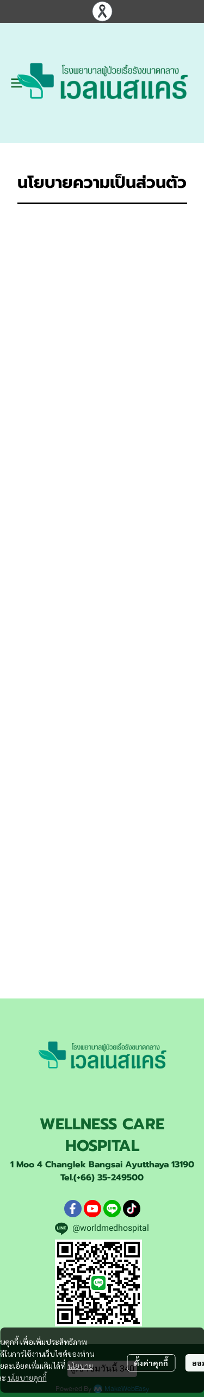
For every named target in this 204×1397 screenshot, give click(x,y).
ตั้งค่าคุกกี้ (151, 1363)
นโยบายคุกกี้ (27, 1377)
